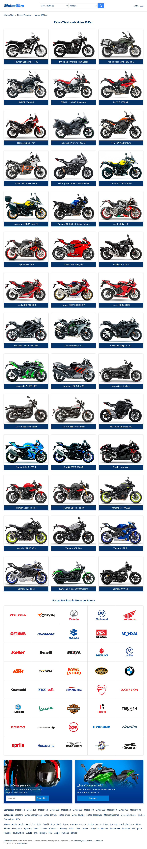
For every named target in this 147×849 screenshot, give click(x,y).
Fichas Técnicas (24, 15)
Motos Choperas (111, 815)
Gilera (105, 824)
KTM (78, 828)
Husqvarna (17, 828)
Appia (14, 824)
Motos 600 (112, 810)
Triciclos (141, 815)
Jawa (35, 828)
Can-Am (74, 824)
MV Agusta (137, 828)
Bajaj (39, 824)
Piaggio (7, 833)
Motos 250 (66, 810)
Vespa (57, 833)
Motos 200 (54, 810)
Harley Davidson (127, 824)
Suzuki (29, 833)
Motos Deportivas (94, 815)
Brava (65, 824)
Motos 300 (77, 810)
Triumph (43, 833)
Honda (7, 828)
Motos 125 (31, 810)
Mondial (104, 828)
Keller (71, 828)
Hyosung (28, 828)
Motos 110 (20, 810)
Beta (53, 824)
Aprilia (21, 824)
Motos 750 (123, 810)
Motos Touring (78, 815)
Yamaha (65, 833)
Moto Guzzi (115, 828)
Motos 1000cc (41, 15)
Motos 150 (43, 810)
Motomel (126, 828)
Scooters (19, 815)
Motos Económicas (33, 815)
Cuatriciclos (9, 819)
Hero (138, 824)
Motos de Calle (50, 815)
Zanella (74, 833)
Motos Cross (64, 815)
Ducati (98, 824)
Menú (136, 6)
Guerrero (114, 824)
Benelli (46, 824)
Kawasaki (53, 828)
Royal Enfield (18, 833)
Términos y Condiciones (83, 841)
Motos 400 (89, 810)
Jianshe (43, 828)
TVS (50, 833)
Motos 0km (9, 15)
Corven (82, 824)
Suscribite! (42, 798)
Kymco (85, 828)
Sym (35, 833)
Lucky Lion (94, 828)
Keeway (63, 828)
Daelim (91, 824)
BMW (59, 824)
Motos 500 (100, 810)
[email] (20, 798)
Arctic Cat (30, 824)
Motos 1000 (135, 810)
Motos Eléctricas (128, 815)
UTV (18, 819)
